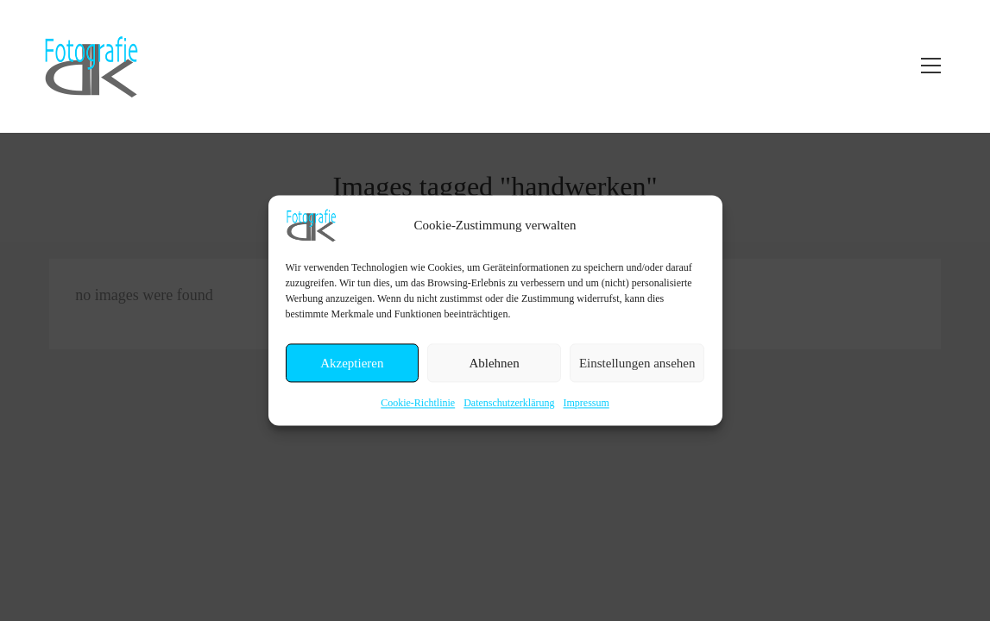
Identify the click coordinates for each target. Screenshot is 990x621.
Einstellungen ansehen (637, 363)
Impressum (586, 403)
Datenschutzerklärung (508, 403)
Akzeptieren (351, 363)
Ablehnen (494, 363)
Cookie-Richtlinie (418, 403)
